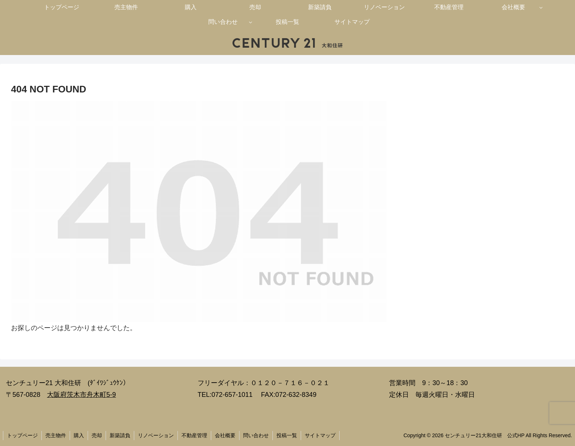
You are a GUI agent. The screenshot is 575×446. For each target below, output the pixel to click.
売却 (97, 435)
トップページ (22, 435)
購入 (79, 435)
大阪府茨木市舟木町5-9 (81, 394)
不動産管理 (194, 435)
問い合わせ (256, 435)
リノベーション (156, 435)
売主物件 (55, 435)
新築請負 (120, 435)
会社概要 (225, 435)
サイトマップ (320, 435)
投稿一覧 (286, 435)
